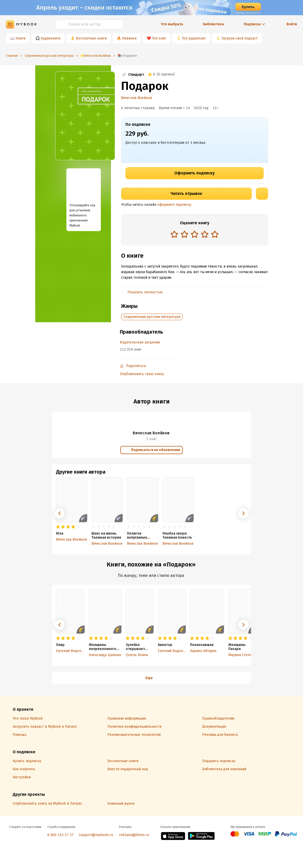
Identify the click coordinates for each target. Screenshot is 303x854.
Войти (292, 24)
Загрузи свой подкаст (239, 38)
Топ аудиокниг (194, 38)
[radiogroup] (194, 234)
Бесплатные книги (91, 38)
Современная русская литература (151, 317)
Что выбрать (172, 24)
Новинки (129, 38)
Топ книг (159, 38)
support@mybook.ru (96, 835)
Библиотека (213, 24)
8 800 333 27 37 (60, 835)
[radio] (174, 234)
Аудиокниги (50, 38)
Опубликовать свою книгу (142, 374)
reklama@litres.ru (134, 835)
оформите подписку (174, 204)
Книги (20, 38)
